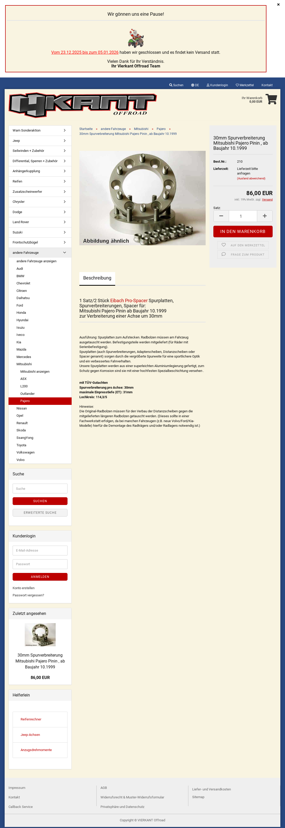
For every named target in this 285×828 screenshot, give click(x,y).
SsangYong (24, 439)
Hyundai (22, 321)
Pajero (25, 402)
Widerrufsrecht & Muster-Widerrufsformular (132, 798)
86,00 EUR (40, 678)
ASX (23, 380)
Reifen (17, 182)
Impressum (17, 789)
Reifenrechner (31, 720)
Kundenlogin (217, 85)
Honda (21, 314)
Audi (19, 270)
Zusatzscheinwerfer (27, 193)
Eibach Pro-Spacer (129, 301)
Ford (19, 306)
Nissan (21, 409)
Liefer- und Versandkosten (211, 790)
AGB (103, 789)
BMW (20, 277)
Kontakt (267, 85)
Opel (19, 417)
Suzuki (17, 233)
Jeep (16, 142)
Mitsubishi (24, 365)
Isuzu (20, 328)
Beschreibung (97, 279)
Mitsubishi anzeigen (34, 372)
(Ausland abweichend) (251, 179)
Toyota (21, 446)
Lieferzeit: (221, 170)
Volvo (20, 461)
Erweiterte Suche (40, 514)
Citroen (21, 292)
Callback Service (21, 808)
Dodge (17, 213)
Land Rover (21, 223)
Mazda (21, 350)
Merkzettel (245, 85)
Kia (18, 343)
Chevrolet (23, 284)
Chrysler (18, 203)
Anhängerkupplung (26, 172)
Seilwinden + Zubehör (28, 152)
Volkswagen (25, 453)
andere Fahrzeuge (26, 254)
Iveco (20, 336)
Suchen (176, 85)
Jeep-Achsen (30, 736)
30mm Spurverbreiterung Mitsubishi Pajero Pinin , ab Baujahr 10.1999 (40, 662)
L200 (24, 387)
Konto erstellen (24, 589)
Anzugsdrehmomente (36, 751)
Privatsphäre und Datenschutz (122, 808)
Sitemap (198, 798)
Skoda (21, 431)
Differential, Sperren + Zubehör (35, 162)
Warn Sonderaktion (26, 131)
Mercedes (23, 358)
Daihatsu (23, 299)
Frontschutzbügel (25, 243)
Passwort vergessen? (28, 596)
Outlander (27, 395)
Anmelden (40, 578)
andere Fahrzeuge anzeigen (36, 262)
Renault (22, 424)
